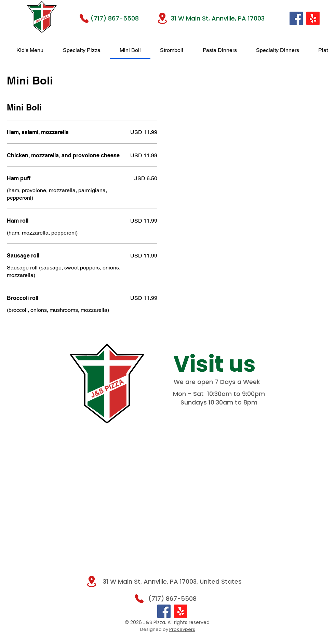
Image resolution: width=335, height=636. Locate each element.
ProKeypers (182, 629)
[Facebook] (296, 18)
